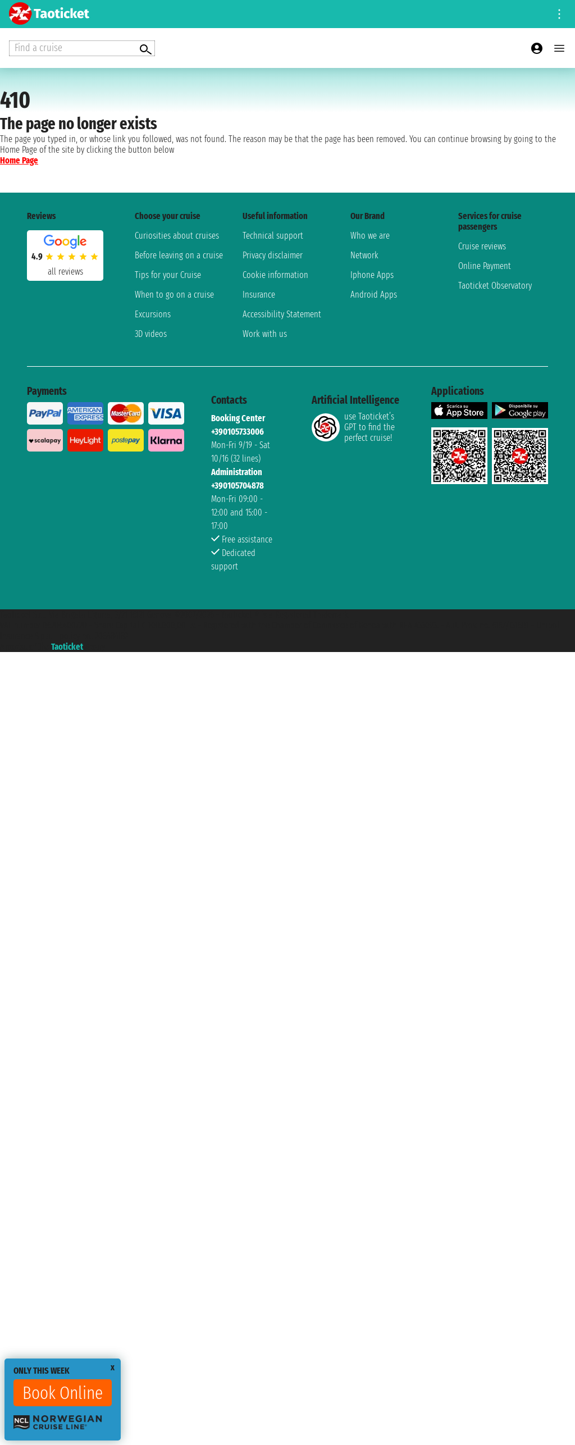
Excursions (153, 314)
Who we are (370, 235)
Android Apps (373, 294)
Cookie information (275, 275)
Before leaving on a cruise (179, 255)
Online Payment (484, 266)
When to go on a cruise (174, 294)
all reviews (65, 271)
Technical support (273, 235)
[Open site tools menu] (559, 14)
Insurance (259, 294)
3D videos (151, 334)
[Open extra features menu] (82, 48)
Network (364, 255)
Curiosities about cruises (177, 235)
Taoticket (67, 646)
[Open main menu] (559, 48)
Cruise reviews (482, 246)
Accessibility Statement (282, 314)
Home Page (19, 160)
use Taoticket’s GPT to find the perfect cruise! (353, 427)
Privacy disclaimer (273, 255)
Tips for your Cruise (168, 275)
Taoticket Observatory (495, 285)
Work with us (265, 334)
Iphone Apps (372, 275)
